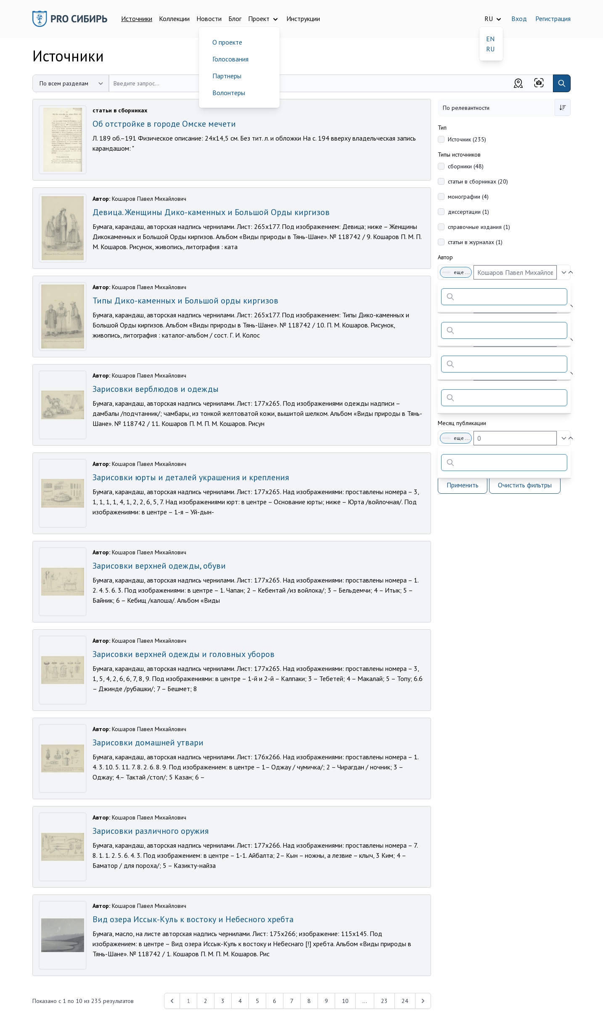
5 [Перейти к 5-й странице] (257, 1001)
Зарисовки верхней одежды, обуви (159, 565)
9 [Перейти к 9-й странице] (326, 1001)
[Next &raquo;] (423, 1001)
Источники (136, 18)
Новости (209, 18)
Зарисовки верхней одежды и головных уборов (184, 654)
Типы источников (459, 154)
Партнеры (226, 76)
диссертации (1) (468, 212)
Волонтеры (228, 92)
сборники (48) (466, 166)
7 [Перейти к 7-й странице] (292, 1001)
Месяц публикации (462, 423)
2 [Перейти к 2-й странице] (205, 1001)
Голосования (230, 59)
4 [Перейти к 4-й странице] (240, 1001)
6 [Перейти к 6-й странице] (274, 1001)
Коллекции (174, 18)
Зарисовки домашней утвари (148, 742)
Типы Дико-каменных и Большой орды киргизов (185, 300)
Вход (519, 18)
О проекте (227, 42)
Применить (463, 485)
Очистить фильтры (525, 485)
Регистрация (553, 18)
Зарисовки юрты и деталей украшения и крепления (191, 477)
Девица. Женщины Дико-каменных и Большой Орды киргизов (211, 212)
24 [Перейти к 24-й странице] (405, 1001)
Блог (234, 18)
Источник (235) (467, 139)
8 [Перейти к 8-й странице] (309, 1001)
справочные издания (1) (479, 227)
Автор (445, 257)
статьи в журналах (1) (475, 242)
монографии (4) (468, 196)
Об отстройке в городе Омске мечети (164, 123)
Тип (442, 127)
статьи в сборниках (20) (478, 181)
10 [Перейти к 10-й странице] (345, 1001)
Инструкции (303, 18)
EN (490, 39)
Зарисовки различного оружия (151, 830)
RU (490, 49)
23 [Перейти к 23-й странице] (384, 1001)
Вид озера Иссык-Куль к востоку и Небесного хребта (193, 919)
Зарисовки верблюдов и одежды (156, 388)
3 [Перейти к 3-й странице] (223, 1001)
